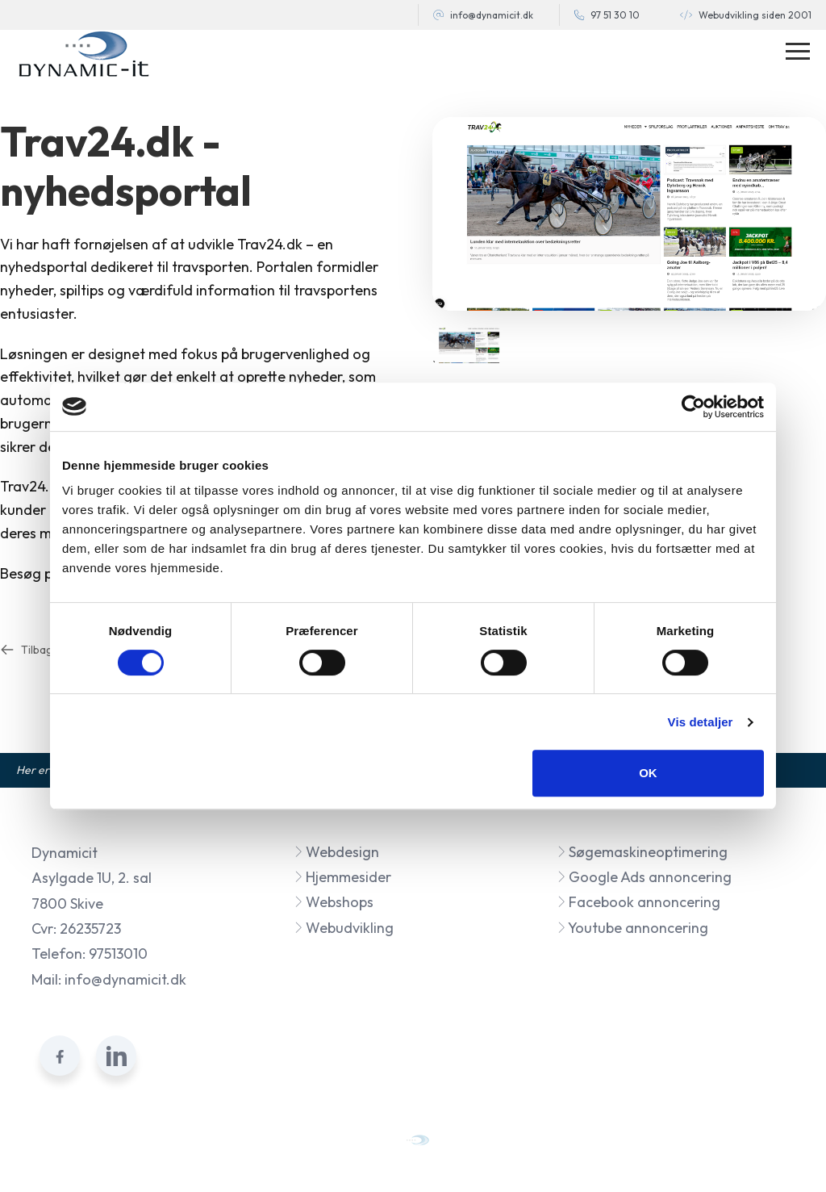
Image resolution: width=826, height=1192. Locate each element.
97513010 (118, 953)
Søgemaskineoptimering (642, 852)
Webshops (333, 902)
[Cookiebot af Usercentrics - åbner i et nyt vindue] (693, 407)
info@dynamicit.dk (491, 15)
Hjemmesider (342, 877)
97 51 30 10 (615, 15)
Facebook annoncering (638, 902)
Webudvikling (344, 927)
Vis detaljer (700, 722)
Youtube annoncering (632, 927)
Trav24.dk (269, 244)
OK (648, 773)
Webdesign (336, 852)
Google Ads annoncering (644, 877)
